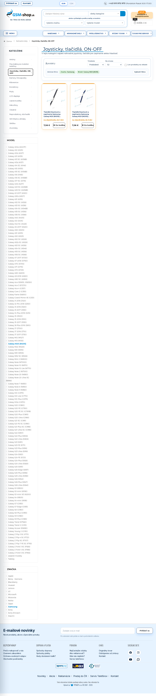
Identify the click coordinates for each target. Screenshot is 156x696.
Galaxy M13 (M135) (15, 341)
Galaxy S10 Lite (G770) (17, 396)
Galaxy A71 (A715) (15, 267)
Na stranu (109, 61)
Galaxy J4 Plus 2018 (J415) (19, 313)
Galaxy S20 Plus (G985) (18, 414)
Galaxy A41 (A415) (15, 221)
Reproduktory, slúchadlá (19, 114)
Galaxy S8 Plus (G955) (17, 513)
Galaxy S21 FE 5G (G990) (18, 424)
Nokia (10, 600)
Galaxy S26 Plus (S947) (17, 482)
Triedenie (91, 61)
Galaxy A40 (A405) (16, 218)
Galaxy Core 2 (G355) (17, 291)
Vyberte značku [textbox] (53, 23)
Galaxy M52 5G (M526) (17, 356)
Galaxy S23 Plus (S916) (17, 448)
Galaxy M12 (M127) (16, 337)
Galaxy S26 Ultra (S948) (18, 485)
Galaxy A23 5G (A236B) (18, 187)
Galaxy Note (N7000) (17, 362)
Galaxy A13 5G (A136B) (17, 159)
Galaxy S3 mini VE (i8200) (19, 494)
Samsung (12, 607)
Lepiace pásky (15, 101)
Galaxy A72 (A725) (16, 270)
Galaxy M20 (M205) (17, 344)
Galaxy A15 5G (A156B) (17, 171)
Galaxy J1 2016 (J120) (17, 301)
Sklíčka (12, 123)
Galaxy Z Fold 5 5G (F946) (19, 553)
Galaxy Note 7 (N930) (17, 384)
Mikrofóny (13, 105)
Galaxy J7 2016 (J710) (17, 331)
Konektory (13, 87)
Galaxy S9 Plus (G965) (17, 519)
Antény (12, 59)
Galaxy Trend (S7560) (17, 522)
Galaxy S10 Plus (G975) (18, 399)
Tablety (11, 559)
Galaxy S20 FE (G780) (17, 408)
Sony (10, 610)
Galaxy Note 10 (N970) (17, 365)
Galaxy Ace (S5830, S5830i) (20, 282)
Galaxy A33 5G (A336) (17, 205)
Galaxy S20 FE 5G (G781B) (19, 411)
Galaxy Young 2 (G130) (17, 531)
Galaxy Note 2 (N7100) (17, 371)
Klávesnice (13, 82)
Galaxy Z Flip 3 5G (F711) (18, 534)
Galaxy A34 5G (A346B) (18, 208)
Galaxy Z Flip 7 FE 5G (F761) (20, 543)
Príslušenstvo (96, 33)
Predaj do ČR (80, 676)
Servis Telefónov (98, 676)
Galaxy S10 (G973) (16, 393)
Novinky (41, 676)
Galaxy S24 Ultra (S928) (18, 464)
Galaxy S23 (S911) (15, 442)
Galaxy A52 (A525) (16, 236)
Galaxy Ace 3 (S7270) (17, 285)
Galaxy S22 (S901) (15, 433)
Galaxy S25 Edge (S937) (18, 470)
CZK (71, 3)
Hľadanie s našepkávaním (142, 15)
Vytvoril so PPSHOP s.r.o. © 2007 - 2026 (78, 685)
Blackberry (12, 582)
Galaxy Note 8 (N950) (17, 387)
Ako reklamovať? (77, 653)
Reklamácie (64, 676)
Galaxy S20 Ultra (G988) (18, 417)
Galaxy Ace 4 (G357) (16, 288)
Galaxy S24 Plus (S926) (17, 460)
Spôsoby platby (43, 653)
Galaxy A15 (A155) (15, 168)
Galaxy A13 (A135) (15, 156)
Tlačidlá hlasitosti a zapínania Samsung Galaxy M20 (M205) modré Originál (80, 115)
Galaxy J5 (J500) (15, 316)
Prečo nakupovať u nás (13, 650)
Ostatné (12, 110)
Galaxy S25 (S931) (15, 467)
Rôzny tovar (118, 33)
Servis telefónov (77, 659)
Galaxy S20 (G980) (16, 405)
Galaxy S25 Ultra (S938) (18, 476)
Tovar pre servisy (140, 33)
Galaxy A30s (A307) (16, 196)
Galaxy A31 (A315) (15, 199)
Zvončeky (13, 128)
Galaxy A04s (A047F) (17, 147)
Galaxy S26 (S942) (15, 479)
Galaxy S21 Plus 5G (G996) (19, 427)
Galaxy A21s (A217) (16, 184)
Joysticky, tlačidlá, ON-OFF (20, 72)
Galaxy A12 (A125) (15, 150)
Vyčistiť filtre (140, 72)
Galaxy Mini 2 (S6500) (17, 359)
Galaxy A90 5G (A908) (17, 279)
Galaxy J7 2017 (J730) (17, 334)
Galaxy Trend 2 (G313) (17, 525)
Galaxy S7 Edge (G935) (18, 507)
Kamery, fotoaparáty (17, 78)
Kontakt (27, 3)
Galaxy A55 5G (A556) (17, 251)
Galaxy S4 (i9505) (15, 497)
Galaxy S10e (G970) (16, 402)
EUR (63, 3)
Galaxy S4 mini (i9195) (17, 500)
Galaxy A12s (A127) (16, 153)
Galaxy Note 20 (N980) (18, 374)
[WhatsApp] (138, 659)
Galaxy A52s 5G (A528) (17, 242)
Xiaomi (11, 616)
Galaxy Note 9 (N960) (17, 390)
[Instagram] (138, 652)
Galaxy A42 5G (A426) (17, 224)
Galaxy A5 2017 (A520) (17, 227)
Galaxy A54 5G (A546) (17, 248)
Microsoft (12, 594)
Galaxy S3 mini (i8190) (17, 491)
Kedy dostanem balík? (46, 656)
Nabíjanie (52, 33)
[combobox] (104, 13)
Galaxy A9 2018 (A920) (17, 276)
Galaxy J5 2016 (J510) (17, 319)
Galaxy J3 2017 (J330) (17, 310)
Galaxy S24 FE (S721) (17, 457)
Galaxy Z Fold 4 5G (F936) (19, 550)
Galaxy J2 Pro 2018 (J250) (19, 304)
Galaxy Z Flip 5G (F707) (18, 540)
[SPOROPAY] (61, 666)
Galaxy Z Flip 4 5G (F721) (18, 537)
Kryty (11, 91)
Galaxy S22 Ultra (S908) (18, 439)
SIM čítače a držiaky (17, 119)
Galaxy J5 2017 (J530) (17, 322)
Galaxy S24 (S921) (15, 454)
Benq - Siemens (15, 579)
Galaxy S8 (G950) (15, 510)
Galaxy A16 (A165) (15, 175)
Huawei (11, 585)
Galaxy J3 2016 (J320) (17, 307)
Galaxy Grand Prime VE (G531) (21, 298)
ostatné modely (15, 556)
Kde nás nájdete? (77, 656)
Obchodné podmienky (13, 659)
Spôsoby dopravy (44, 650)
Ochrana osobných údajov (14, 656)
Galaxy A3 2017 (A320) (17, 193)
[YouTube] (130, 659)
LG (9, 591)
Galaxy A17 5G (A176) (17, 181)
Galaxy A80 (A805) (16, 273)
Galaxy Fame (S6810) (17, 294)
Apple (10, 576)
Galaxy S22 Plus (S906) (18, 436)
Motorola (12, 597)
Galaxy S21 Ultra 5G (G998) (19, 430)
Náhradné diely (74, 33)
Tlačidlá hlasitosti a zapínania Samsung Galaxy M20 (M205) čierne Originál (52, 115)
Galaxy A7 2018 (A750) (17, 261)
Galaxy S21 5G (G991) (17, 420)
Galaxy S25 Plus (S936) (17, 473)
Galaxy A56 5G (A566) (17, 254)
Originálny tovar (105, 650)
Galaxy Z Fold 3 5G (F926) (19, 547)
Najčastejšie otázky (78, 650)
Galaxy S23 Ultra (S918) (18, 451)
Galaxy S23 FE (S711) (16, 445)
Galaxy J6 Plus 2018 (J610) (19, 325)
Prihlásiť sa (11, 3)
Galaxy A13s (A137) (15, 162)
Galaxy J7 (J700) (15, 328)
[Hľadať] (122, 13)
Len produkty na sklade (136, 65)
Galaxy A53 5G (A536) (17, 245)
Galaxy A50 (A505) (16, 230)
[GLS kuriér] (78, 665)
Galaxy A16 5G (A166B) (17, 178)
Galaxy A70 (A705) (16, 264)
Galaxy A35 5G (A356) (17, 211)
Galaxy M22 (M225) (16, 347)
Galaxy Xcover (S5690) (17, 528)
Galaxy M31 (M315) (15, 350)
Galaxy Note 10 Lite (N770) (19, 368)
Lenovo (11, 588)
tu (98, 682)
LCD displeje (14, 96)
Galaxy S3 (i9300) (15, 488)
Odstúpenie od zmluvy (108, 653)
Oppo (10, 603)
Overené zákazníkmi (12, 653)
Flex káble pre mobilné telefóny (19, 65)
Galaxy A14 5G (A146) (17, 165)
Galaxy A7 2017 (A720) (17, 258)
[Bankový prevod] (94, 666)
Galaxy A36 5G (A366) (17, 215)
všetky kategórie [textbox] (97, 14)
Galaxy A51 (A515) (15, 233)
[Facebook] (130, 652)
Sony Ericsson (14, 613)
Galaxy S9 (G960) (15, 516)
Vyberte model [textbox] (93, 23)
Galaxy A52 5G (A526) (17, 239)
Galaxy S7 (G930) (15, 503)
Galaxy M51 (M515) (16, 353)
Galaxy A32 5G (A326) (17, 202)
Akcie (52, 676)
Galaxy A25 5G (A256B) (18, 190)
